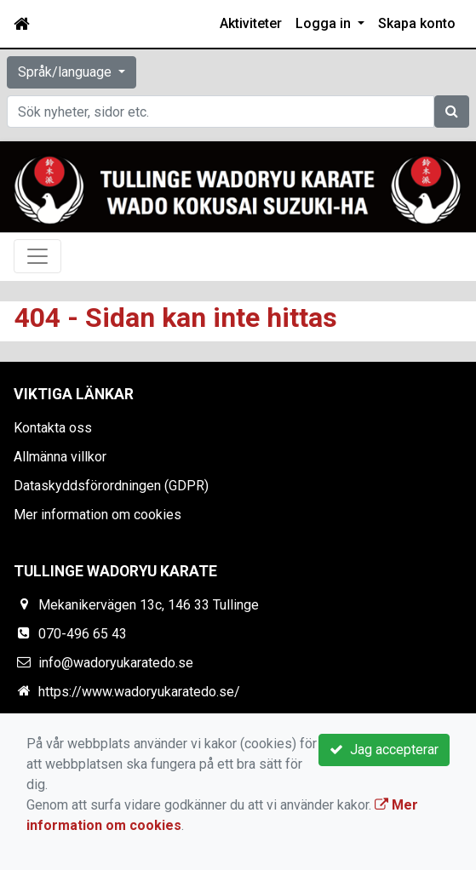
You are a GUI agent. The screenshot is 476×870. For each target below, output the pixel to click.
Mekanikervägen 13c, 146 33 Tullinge (148, 605)
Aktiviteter (251, 23)
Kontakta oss (53, 428)
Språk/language (66, 72)
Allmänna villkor (60, 457)
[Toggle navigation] (37, 256)
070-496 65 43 (82, 634)
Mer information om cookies (97, 515)
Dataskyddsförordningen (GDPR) (111, 486)
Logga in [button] (324, 23)
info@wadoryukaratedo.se (115, 663)
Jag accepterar (384, 749)
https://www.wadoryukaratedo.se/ (139, 692)
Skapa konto (417, 23)
